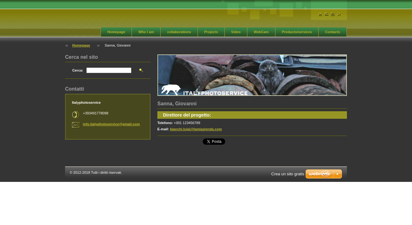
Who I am (146, 32)
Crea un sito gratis (287, 174)
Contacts (332, 32)
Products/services (297, 32)
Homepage (116, 32)
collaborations (179, 32)
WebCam (261, 32)
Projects (211, 32)
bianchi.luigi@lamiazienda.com (196, 129)
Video (236, 32)
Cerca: (77, 70)
